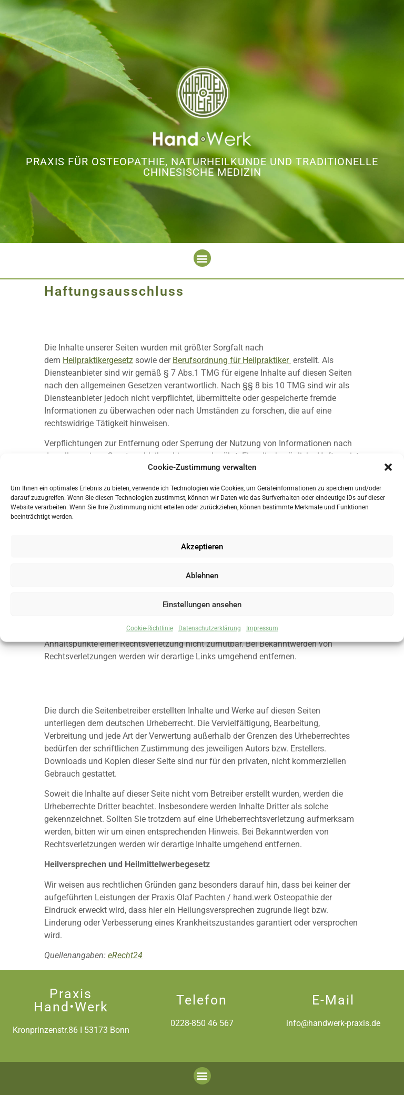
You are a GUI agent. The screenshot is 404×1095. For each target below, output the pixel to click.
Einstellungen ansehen (202, 604)
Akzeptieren (202, 546)
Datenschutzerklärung (209, 628)
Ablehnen (202, 575)
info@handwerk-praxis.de (333, 1023)
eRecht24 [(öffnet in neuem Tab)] (125, 955)
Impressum (262, 628)
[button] (388, 467)
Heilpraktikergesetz (98, 360)
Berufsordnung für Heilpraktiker (232, 360)
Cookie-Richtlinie (149, 628)
